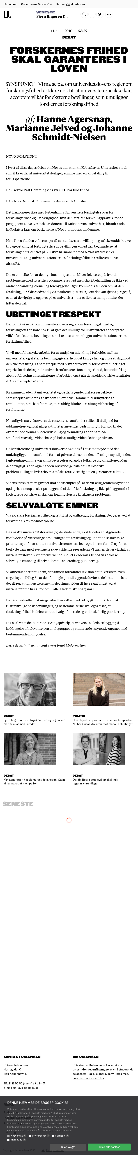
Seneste (45, 12)
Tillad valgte (68, 1147)
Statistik (62, 1135)
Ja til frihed (79, 201)
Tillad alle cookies (109, 1147)
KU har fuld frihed (75, 190)
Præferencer (41, 1135)
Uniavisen (10, 4)
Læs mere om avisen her (88, 1078)
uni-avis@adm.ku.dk (26, 1087)
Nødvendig (18, 1135)
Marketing (18, 1139)
